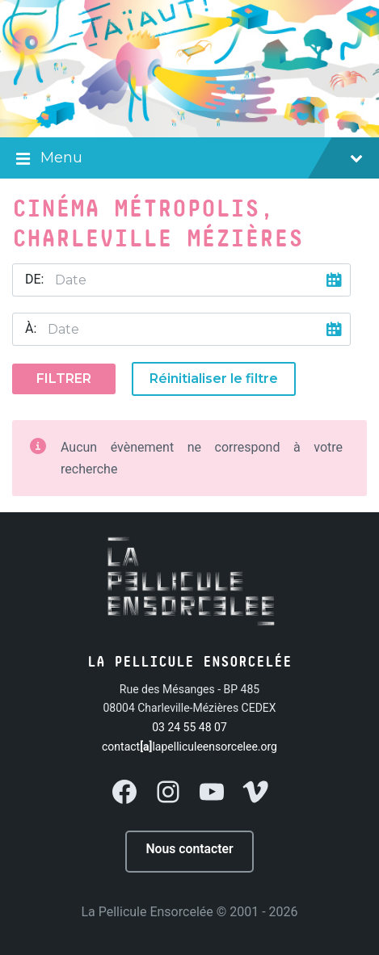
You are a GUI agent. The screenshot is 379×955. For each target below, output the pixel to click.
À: (30, 328)
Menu (189, 159)
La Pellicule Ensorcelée (147, 911)
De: (34, 279)
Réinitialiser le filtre (213, 378)
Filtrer (63, 378)
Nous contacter (189, 848)
